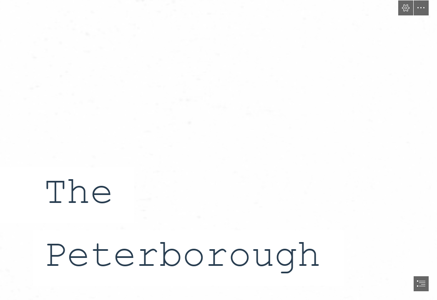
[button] (405, 7)
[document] (218, 150)
